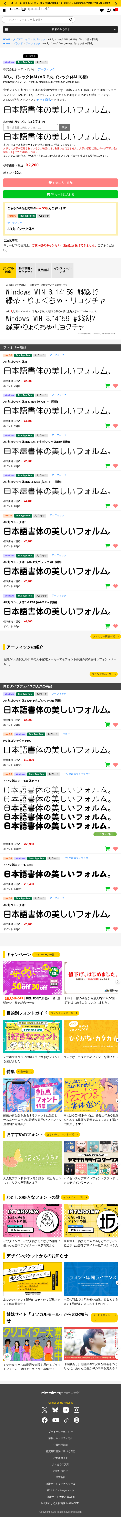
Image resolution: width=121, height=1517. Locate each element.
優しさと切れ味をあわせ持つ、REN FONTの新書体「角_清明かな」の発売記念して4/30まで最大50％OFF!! (60, 3)
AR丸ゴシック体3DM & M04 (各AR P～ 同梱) (32, 482)
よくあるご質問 (60, 1464)
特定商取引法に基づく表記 (60, 1451)
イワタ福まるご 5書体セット (21, 780)
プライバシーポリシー (60, 1431)
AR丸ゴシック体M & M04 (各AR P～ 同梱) (30, 401)
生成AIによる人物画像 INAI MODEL (60, 1503)
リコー (66, 733)
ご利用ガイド (60, 1457)
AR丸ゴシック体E (15, 522)
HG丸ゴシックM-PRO (17, 740)
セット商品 (44, 99)
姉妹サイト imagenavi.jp (60, 1490)
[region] (60, 136)
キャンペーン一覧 (44, 954)
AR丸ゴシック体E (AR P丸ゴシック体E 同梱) (32, 562)
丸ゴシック (39, 39)
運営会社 (60, 1477)
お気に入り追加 (61, 182)
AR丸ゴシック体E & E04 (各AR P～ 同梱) (30, 602)
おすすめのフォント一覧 (60, 1134)
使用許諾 (43, 270)
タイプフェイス (21, 39)
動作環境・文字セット (26, 270)
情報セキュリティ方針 (60, 1438)
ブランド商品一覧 (102, 674)
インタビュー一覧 (73, 1197)
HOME (6, 39)
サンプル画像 (8, 270)
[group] (32, 983)
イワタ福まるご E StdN (18, 864)
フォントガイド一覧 (62, 1013)
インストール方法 (62, 270)
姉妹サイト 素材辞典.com (60, 1496)
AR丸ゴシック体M (20, 229)
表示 (64, 127)
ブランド (18, 43)
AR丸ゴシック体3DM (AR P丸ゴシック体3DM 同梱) (36, 442)
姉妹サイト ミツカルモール (60, 1483)
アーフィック (33, 43)
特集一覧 (23, 1071)
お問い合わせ (60, 1470)
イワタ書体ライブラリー (77, 773)
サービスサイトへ (101, 1317)
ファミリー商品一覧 (104, 636)
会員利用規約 (60, 1444)
